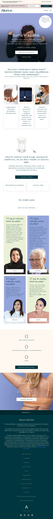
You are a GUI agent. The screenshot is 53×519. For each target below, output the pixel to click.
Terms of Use (26, 488)
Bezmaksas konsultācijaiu (26, 367)
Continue (46, 6)
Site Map (26, 492)
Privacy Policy (26, 479)
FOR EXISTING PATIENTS (10, 2)
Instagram (28, 515)
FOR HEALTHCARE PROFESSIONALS (12, 1)
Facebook (21, 515)
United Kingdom (46, 1)
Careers (26, 462)
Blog (26, 471)
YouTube (25, 515)
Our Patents (26, 475)
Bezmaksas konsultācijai (26, 52)
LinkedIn (32, 515)
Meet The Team (26, 454)
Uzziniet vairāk (26, 57)
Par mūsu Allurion (26, 177)
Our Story (26, 458)
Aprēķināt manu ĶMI (26, 399)
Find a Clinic (26, 466)
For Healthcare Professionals (26, 496)
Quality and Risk (26, 483)
